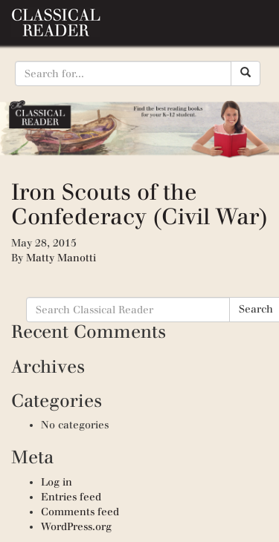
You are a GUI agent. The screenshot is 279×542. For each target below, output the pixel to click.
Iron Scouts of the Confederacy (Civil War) (139, 204)
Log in (56, 482)
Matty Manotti (61, 258)
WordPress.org (76, 526)
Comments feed (80, 512)
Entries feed (71, 497)
